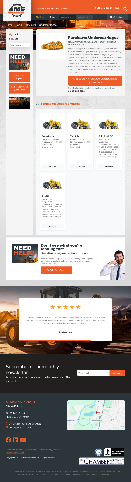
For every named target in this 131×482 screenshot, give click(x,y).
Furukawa (30, 24)
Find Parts (40, 17)
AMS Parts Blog (29, 450)
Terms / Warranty (45, 450)
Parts (18, 24)
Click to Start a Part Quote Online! (19, 88)
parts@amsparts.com (20, 427)
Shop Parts (10, 450)
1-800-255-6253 (111, 8)
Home (9, 24)
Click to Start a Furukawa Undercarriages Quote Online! (95, 80)
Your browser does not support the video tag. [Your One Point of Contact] (19, 103)
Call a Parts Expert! (19, 77)
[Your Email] (93, 373)
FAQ (14, 453)
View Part (53, 167)
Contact (20, 453)
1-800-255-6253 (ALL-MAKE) (25, 423)
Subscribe (117, 373)
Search (19, 450)
